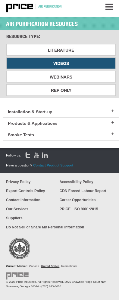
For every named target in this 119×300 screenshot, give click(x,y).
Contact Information (23, 200)
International (69, 266)
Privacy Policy (18, 182)
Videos (61, 63)
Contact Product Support (53, 165)
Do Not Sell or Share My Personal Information (45, 227)
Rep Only (61, 90)
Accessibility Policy (76, 182)
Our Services (17, 209)
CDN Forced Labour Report (83, 191)
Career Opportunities (78, 200)
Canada (34, 266)
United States (50, 266)
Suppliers (14, 218)
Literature (61, 50)
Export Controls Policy (25, 191)
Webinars (61, 76)
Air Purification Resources (42, 23)
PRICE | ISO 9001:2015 (79, 209)
